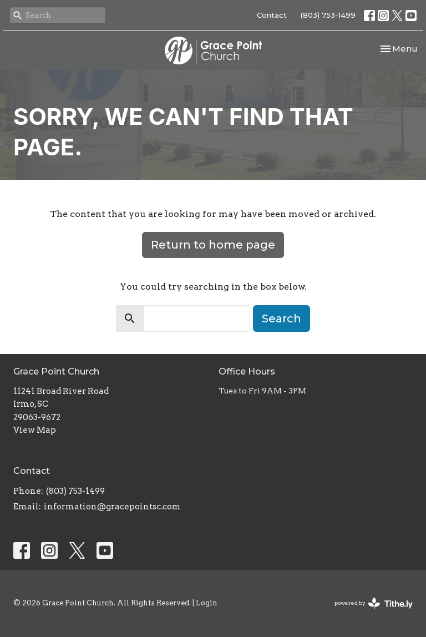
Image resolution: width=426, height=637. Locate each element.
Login (206, 603)
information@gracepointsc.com (112, 507)
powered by (373, 603)
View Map (34, 430)
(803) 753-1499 (328, 15)
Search (281, 318)
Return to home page (213, 244)
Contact (272, 15)
